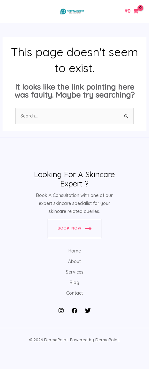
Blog (74, 282)
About (74, 261)
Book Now (74, 228)
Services (74, 272)
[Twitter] (88, 310)
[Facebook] (74, 310)
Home (74, 251)
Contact (74, 293)
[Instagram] (61, 310)
